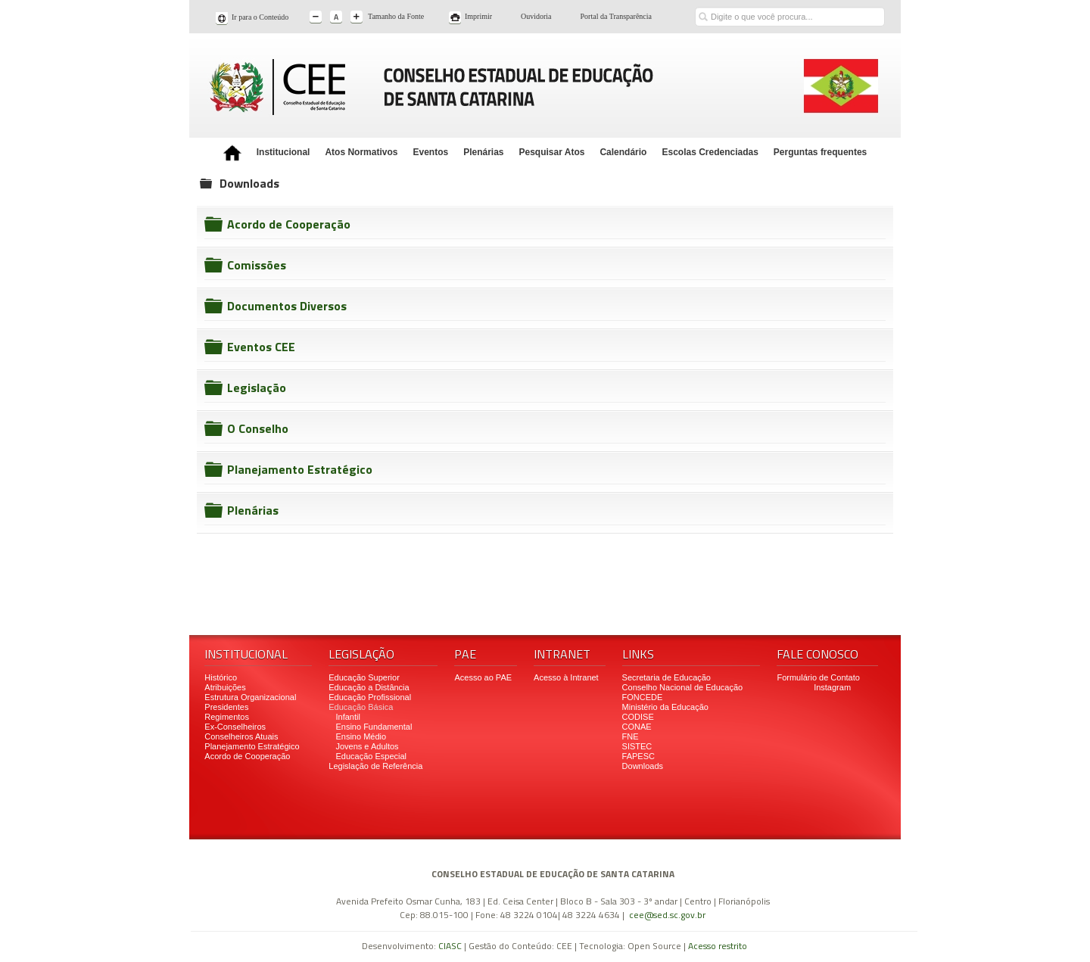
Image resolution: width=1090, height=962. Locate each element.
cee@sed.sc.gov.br (667, 915)
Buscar (702, 5)
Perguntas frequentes (820, 152)
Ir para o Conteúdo (260, 17)
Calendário (623, 152)
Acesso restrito (717, 946)
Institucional (283, 152)
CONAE (637, 726)
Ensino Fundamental (373, 726)
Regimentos (226, 716)
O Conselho (257, 428)
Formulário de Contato (818, 677)
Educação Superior (364, 677)
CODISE (638, 716)
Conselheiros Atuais (241, 736)
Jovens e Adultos (366, 746)
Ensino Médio (360, 736)
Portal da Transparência (616, 16)
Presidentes (226, 706)
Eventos (430, 152)
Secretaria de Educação (666, 677)
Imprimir (478, 16)
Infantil (347, 716)
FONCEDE (642, 697)
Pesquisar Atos (552, 152)
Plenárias (483, 152)
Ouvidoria (536, 16)
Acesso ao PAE (483, 677)
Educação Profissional (370, 697)
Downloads (642, 766)
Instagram (832, 687)
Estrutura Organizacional (250, 697)
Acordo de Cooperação (288, 224)
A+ (357, 18)
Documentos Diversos (287, 306)
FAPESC (638, 756)
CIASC (450, 946)
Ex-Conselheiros (235, 726)
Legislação (256, 387)
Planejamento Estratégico (299, 469)
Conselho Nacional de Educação (682, 687)
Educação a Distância (369, 687)
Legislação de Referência (377, 766)
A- (317, 18)
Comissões (256, 265)
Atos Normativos (361, 152)
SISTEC (637, 746)
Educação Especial (370, 756)
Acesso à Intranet (566, 677)
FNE (630, 736)
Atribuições (224, 687)
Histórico (220, 677)
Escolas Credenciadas (710, 152)
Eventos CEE (261, 347)
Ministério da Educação (665, 706)
